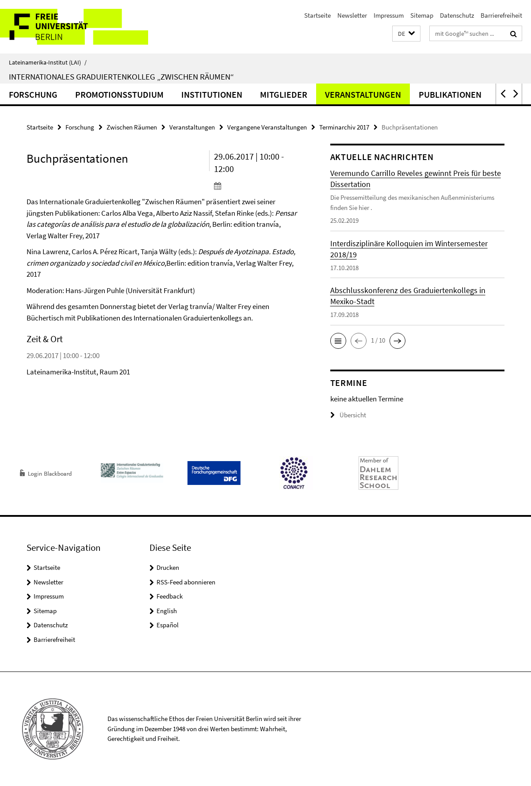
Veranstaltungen (363, 94)
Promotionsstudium (119, 94)
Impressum (389, 15)
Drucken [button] (168, 567)
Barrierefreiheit (501, 15)
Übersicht (348, 415)
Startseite (317, 15)
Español (168, 625)
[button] (406, 34)
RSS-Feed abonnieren (186, 582)
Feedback (170, 596)
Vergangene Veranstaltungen (267, 127)
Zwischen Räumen (132, 127)
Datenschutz (457, 15)
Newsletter (352, 15)
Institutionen (211, 94)
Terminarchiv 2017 (344, 127)
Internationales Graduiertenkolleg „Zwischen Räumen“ (121, 76)
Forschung (33, 94)
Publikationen (450, 94)
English (167, 611)
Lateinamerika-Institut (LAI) (48, 62)
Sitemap (421, 15)
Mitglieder (283, 94)
